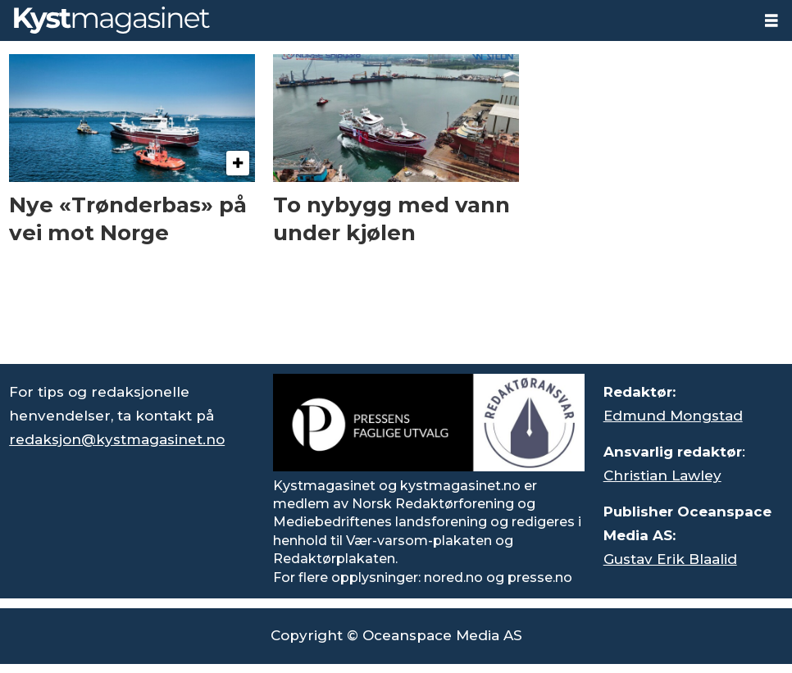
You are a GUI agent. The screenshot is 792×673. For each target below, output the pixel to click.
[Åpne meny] (771, 21)
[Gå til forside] (112, 20)
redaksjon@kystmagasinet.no (117, 439)
